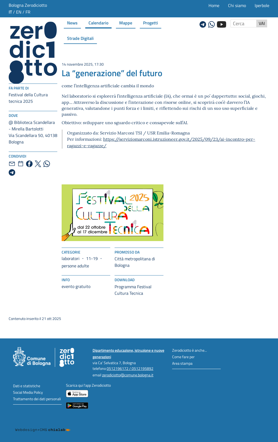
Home (213, 5)
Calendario (98, 23)
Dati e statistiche (26, 385)
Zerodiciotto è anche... (189, 350)
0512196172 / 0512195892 (130, 368)
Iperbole (262, 5)
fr (28, 12)
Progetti (150, 23)
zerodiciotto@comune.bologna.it (127, 374)
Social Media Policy (28, 392)
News (72, 23)
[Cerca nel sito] (243, 23)
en (18, 12)
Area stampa (182, 363)
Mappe (125, 23)
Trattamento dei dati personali (37, 398)
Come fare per (183, 356)
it (10, 12)
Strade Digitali (80, 38)
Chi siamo (237, 5)
